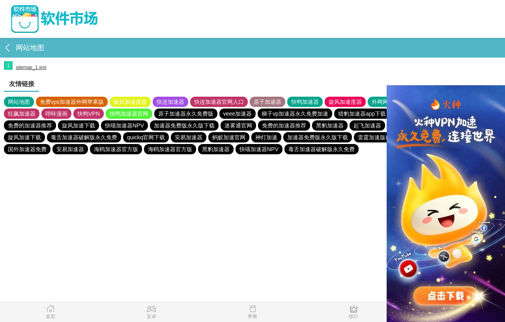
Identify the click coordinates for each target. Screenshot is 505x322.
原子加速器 (267, 102)
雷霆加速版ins (375, 137)
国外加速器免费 (27, 149)
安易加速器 (188, 137)
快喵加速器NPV (124, 125)
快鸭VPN (88, 113)
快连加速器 (170, 102)
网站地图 (19, 102)
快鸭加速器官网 (129, 113)
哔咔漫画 (56, 113)
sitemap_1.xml (31, 67)
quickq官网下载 (146, 137)
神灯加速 (266, 137)
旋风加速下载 (78, 125)
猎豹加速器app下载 (362, 113)
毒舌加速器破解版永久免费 (84, 137)
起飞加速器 (367, 125)
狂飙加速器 (22, 113)
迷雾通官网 (238, 125)
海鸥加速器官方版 (116, 149)
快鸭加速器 (305, 102)
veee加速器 (237, 113)
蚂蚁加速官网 (228, 137)
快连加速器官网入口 (219, 102)
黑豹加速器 (330, 125)
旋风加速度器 (130, 102)
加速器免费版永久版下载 (184, 125)
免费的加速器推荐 (30, 125)
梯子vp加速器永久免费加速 (295, 113)
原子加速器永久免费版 (185, 113)
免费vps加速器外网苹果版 (72, 102)
